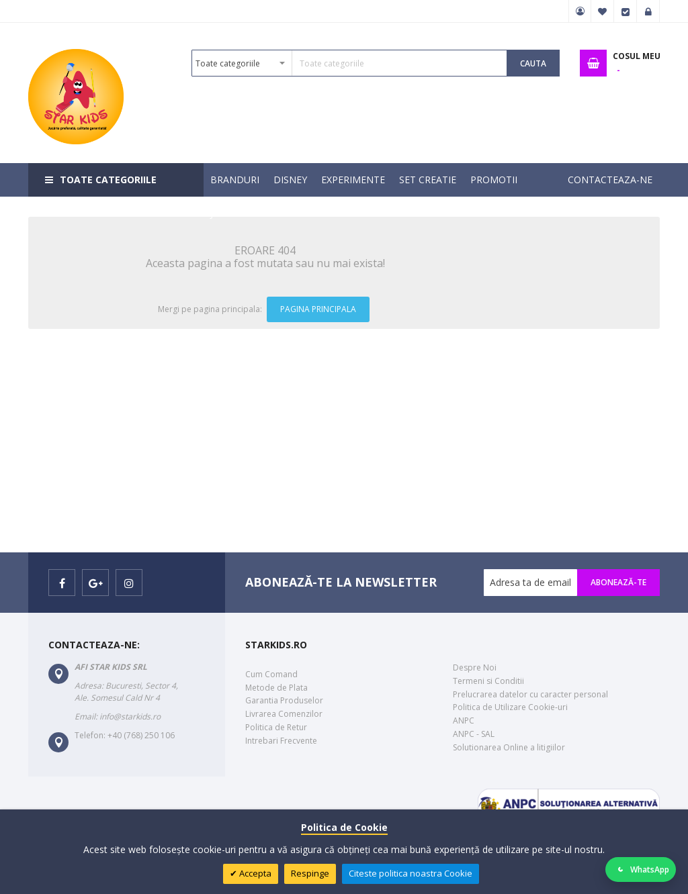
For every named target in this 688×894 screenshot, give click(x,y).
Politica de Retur (276, 727)
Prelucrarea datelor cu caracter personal (530, 694)
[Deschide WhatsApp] (641, 869)
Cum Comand (271, 674)
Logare (648, 11)
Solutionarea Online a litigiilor (509, 747)
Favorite (602, 11)
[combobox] (349, 63)
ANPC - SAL (473, 734)
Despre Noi (475, 667)
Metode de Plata (276, 687)
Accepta (254, 873)
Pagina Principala (318, 309)
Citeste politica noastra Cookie (410, 873)
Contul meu (579, 11)
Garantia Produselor (284, 700)
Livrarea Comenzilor (283, 713)
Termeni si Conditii (488, 681)
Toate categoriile (108, 179)
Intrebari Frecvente (281, 740)
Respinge (310, 873)
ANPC (463, 720)
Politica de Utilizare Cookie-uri (510, 707)
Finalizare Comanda (625, 11)
